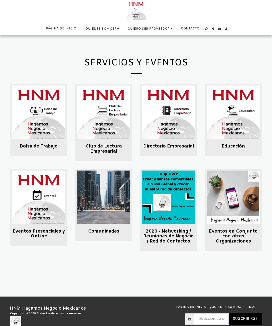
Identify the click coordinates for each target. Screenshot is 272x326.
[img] (38, 112)
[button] (102, 29)
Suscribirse (245, 318)
